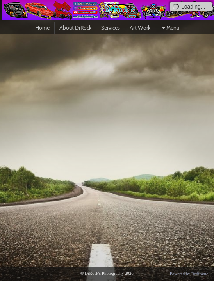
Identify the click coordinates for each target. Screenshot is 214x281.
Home (42, 27)
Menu (169, 27)
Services (110, 27)
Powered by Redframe (189, 273)
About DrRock (75, 27)
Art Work (140, 27)
